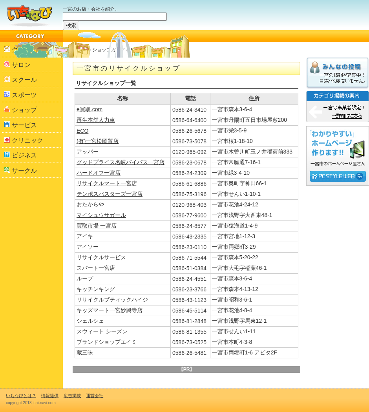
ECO (82, 131)
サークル (20, 170)
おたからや (90, 204)
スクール (20, 79)
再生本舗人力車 (96, 120)
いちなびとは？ (21, 395)
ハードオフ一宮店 (99, 173)
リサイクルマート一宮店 (107, 183)
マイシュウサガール (101, 215)
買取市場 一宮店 (97, 225)
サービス (20, 124)
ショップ (20, 109)
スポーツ (20, 94)
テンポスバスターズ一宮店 (109, 194)
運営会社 (94, 395)
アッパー (88, 151)
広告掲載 (72, 395)
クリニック (23, 140)
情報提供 (49, 395)
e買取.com (89, 109)
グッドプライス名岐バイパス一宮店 (120, 162)
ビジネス (20, 155)
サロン (17, 64)
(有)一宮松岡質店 (98, 141)
